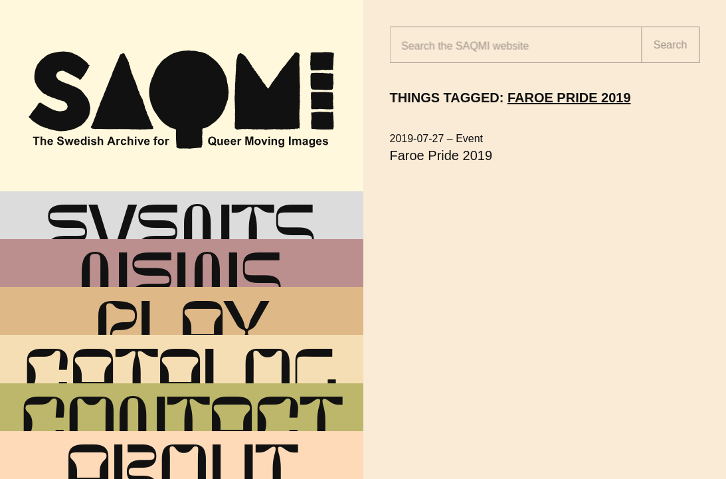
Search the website (465, 46)
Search (670, 44)
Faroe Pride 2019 (441, 155)
